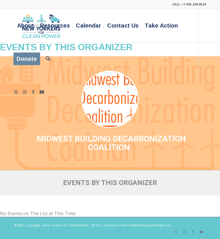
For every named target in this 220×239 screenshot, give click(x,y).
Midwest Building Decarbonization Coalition (111, 143)
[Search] (48, 58)
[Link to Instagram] (24, 92)
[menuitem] (25, 25)
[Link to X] (16, 92)
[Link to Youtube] (42, 92)
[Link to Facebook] (33, 92)
